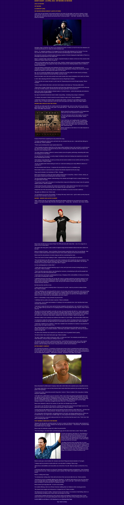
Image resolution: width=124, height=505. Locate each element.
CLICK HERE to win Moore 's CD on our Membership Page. (53, 499)
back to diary (63, 501)
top (58, 501)
